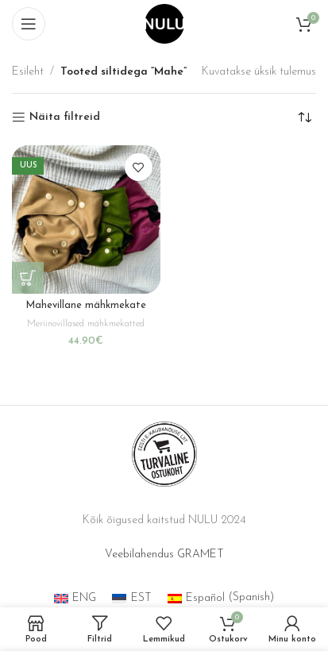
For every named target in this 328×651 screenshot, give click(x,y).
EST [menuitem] (141, 598)
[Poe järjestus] (304, 117)
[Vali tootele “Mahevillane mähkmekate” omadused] (28, 278)
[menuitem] (75, 598)
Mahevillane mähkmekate (86, 305)
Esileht (28, 72)
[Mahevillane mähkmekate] (86, 219)
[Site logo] (164, 23)
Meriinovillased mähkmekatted (86, 324)
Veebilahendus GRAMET (164, 554)
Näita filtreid (64, 117)
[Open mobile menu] (28, 24)
